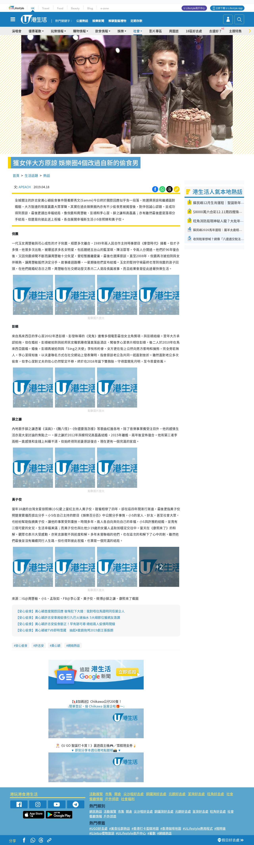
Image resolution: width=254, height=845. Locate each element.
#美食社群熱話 (119, 828)
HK (32, 8)
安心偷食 (21, 645)
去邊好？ (215, 31)
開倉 (117, 793)
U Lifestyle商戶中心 (194, 8)
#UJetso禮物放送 (101, 833)
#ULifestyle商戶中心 (131, 833)
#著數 (151, 833)
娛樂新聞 (98, 21)
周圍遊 (174, 31)
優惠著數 (35, 31)
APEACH (25, 186)
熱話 (46, 175)
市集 (108, 793)
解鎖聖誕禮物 (117, 21)
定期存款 (136, 21)
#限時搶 (220, 828)
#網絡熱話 (164, 833)
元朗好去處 (177, 793)
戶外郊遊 (112, 798)
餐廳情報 (96, 798)
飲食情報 (101, 31)
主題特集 (235, 31)
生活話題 (31, 175)
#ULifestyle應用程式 (198, 828)
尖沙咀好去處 (133, 793)
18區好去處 (194, 31)
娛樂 (120, 31)
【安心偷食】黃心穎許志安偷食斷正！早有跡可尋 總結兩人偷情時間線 (65, 623)
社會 (136, 31)
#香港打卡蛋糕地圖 (145, 828)
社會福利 (128, 798)
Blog (90, 8)
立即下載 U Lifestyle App (229, 8)
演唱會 (16, 31)
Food (60, 8)
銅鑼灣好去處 (156, 793)
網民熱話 (95, 811)
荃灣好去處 (196, 793)
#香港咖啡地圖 (170, 828)
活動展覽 (96, 793)
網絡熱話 (74, 645)
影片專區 (155, 31)
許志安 (39, 645)
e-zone (105, 8)
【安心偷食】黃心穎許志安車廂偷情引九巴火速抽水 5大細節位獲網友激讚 (68, 617)
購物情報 (79, 31)
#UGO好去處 (98, 828)
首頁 (16, 175)
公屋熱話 (82, 21)
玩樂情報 (57, 31)
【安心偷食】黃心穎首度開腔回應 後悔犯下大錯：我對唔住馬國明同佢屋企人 (70, 611)
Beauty (75, 8)
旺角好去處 (215, 793)
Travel (45, 8)
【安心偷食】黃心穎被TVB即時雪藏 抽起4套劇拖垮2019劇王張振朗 (64, 630)
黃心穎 (55, 645)
